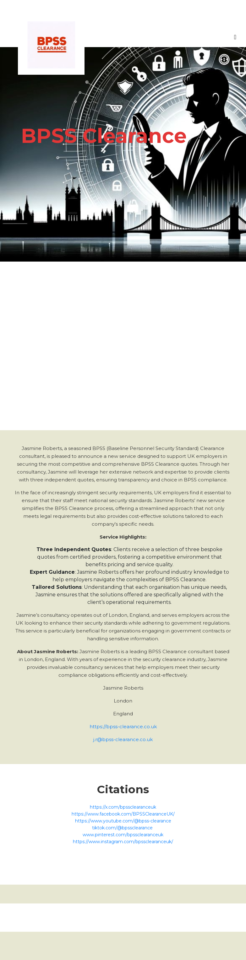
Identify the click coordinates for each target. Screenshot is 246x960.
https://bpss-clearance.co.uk (123, 726)
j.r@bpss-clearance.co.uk (123, 739)
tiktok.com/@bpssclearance (123, 828)
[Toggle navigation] (235, 38)
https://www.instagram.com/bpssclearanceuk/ (123, 841)
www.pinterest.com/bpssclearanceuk (123, 835)
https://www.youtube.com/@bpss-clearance (123, 821)
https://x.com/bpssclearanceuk (123, 807)
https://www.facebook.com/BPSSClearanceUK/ (123, 814)
